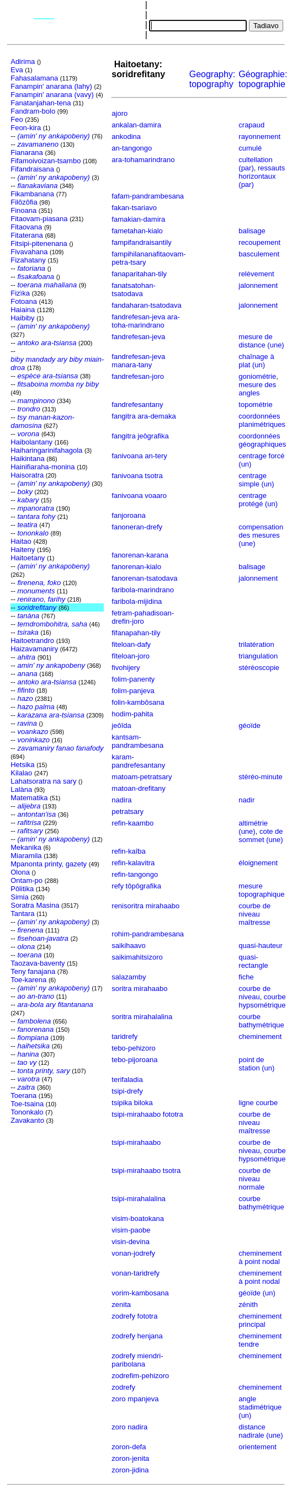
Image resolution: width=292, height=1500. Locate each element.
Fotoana (23, 301)
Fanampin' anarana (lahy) (51, 86)
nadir (246, 800)
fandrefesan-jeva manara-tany (138, 360)
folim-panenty (133, 679)
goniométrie (257, 376)
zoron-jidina (130, 1470)
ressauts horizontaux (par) (261, 176)
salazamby (129, 977)
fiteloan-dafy (131, 644)
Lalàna (21, 789)
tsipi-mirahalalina (139, 1198)
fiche (245, 977)
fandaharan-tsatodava (146, 305)
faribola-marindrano (143, 590)
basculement (258, 254)
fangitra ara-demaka (144, 416)
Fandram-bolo (32, 111)
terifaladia (127, 1079)
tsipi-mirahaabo (136, 1142)
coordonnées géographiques (262, 440)
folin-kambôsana (138, 702)
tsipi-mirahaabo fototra (147, 1114)
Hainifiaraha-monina (42, 467)
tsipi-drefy (127, 1091)
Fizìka (20, 293)
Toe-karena (28, 980)
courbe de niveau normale (254, 1178)
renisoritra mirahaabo (145, 906)
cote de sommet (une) (260, 835)
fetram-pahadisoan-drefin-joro (143, 617)
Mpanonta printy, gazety (48, 864)
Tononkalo (26, 1112)
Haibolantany (31, 442)
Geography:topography (212, 79)
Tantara (22, 913)
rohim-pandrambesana (148, 934)
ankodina (126, 136)
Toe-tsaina (27, 1104)
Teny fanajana (32, 971)
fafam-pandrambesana (148, 196)
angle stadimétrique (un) (260, 1407)
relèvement (256, 274)
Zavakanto (27, 1120)
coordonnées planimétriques (261, 420)
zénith (248, 1304)
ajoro (120, 113)
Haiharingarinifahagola (46, 450)
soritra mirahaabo (139, 988)
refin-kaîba (128, 851)
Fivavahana (28, 252)
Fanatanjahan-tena (40, 103)
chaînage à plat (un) (256, 360)
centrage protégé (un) (258, 499)
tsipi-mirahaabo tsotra (146, 1170)
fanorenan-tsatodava (144, 578)
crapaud (251, 125)
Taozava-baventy (37, 963)
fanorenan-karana (140, 555)
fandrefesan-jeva (138, 337)
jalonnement (258, 285)
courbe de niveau (254, 992)
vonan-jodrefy (133, 1253)
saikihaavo (128, 945)
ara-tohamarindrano (143, 160)
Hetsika (22, 764)
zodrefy (123, 1387)
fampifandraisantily (141, 242)
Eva (16, 70)
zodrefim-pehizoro (140, 1376)
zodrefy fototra (134, 1316)
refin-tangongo (135, 874)
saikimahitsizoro (137, 957)
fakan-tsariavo (134, 207)
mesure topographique (261, 890)
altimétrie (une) (253, 827)
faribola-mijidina (137, 601)
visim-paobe (131, 1230)
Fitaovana (26, 227)
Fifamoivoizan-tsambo (45, 161)
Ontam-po (26, 880)
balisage (251, 231)
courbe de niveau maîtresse (254, 914)
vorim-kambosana (140, 1293)
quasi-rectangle (253, 961)
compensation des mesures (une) (260, 535)
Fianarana (26, 152)
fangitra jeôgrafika (140, 436)
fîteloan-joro (131, 656)
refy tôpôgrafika (136, 886)
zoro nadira (129, 1427)
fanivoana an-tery (139, 456)
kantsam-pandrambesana (137, 741)
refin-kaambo (132, 823)
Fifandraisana (32, 169)
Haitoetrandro (32, 640)
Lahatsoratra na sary (43, 781)
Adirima (22, 61)
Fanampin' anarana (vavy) (52, 94)
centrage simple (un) (256, 480)
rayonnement (259, 136)
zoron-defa (129, 1447)
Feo (16, 119)
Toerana (23, 1095)
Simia (19, 897)
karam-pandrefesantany (138, 761)
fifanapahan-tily (136, 633)
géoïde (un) (256, 1293)
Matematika (28, 798)
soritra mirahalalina (142, 1017)
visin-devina (131, 1242)
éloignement (258, 863)
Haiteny (22, 549)
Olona (20, 872)
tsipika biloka (132, 1103)
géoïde (249, 725)
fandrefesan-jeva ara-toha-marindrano (146, 321)
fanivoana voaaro (139, 495)
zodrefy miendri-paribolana (137, 1360)
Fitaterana (26, 235)
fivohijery (126, 667)
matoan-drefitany (139, 788)
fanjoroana (128, 515)
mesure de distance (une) (261, 341)
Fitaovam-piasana (38, 219)
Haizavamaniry (34, 649)
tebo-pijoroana (134, 1060)
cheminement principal (260, 1320)
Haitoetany (27, 558)
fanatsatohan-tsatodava (134, 289)
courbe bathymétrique (261, 1021)
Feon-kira (25, 128)
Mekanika (25, 847)
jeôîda (121, 725)
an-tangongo (132, 148)
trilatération (256, 644)
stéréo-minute (260, 777)
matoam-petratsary (142, 777)
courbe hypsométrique (261, 1001)
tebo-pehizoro (134, 1048)
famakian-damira (138, 219)
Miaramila (25, 855)
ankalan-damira (136, 125)
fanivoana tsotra (137, 476)
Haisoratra (27, 475)
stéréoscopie (258, 667)
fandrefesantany (137, 404)
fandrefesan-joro (138, 376)
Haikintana (27, 458)
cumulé (250, 148)
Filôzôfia (23, 202)
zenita (121, 1304)
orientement (257, 1447)
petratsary (128, 811)
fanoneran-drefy (137, 527)
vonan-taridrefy (136, 1273)
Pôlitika (22, 889)
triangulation (258, 656)
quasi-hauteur (260, 945)
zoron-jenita (130, 1458)
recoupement (259, 242)
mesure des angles (257, 389)
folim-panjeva (133, 691)
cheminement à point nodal (260, 1257)
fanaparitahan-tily (139, 274)
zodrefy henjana (137, 1336)
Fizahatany (28, 260)
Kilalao (21, 773)
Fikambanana (32, 194)
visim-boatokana (138, 1218)
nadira (121, 800)
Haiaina (22, 310)
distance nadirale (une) (260, 1431)
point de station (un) (256, 1064)
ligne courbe (258, 1103)
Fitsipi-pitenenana (38, 243)
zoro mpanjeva (135, 1399)
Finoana (23, 210)
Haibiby (22, 318)
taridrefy (124, 1036)
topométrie (255, 404)
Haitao (20, 541)
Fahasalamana (34, 78)
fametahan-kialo (137, 231)
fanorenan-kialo (136, 566)
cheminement (260, 1036)
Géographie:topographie (262, 79)
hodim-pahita (132, 714)
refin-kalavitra (133, 863)
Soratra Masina (34, 905)
